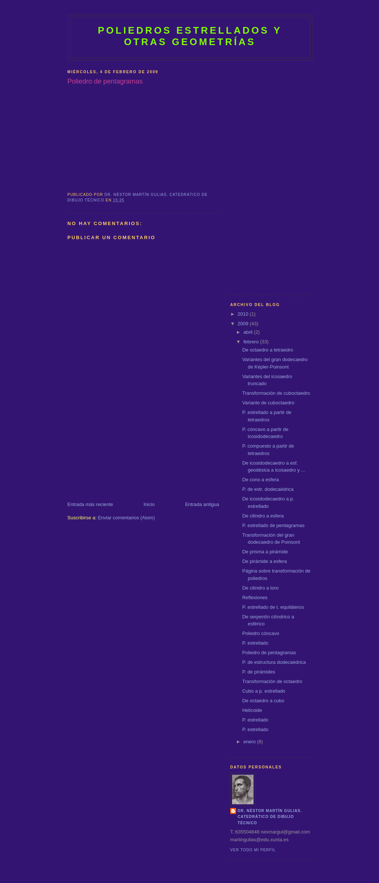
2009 (244, 323)
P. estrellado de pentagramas (273, 525)
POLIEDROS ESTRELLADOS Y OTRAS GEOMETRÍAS (190, 36)
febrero (252, 341)
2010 (244, 314)
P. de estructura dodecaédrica (274, 662)
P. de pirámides (258, 672)
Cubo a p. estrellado (263, 691)
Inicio (149, 504)
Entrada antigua (202, 504)
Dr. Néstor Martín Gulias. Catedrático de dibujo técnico (270, 817)
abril (249, 332)
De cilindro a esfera (263, 516)
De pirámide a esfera (264, 561)
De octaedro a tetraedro (267, 350)
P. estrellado (255, 643)
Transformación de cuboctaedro (276, 393)
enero (250, 741)
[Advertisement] (122, 449)
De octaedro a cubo (263, 700)
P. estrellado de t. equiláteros (273, 607)
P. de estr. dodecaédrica (268, 489)
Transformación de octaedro (272, 681)
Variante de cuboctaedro (268, 402)
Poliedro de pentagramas (269, 652)
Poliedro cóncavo (260, 633)
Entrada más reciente (90, 504)
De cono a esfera (260, 479)
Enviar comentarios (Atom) (126, 517)
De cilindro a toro (260, 588)
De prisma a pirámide (265, 551)
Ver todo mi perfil (253, 850)
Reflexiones (254, 597)
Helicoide (252, 710)
